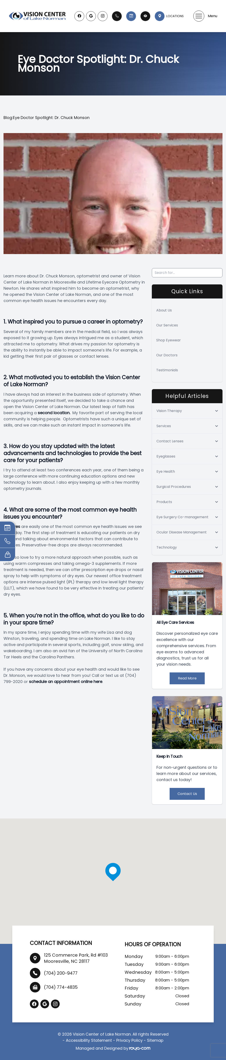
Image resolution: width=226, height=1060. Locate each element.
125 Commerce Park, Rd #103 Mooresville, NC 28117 (76, 958)
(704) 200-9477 (60, 973)
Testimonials (167, 370)
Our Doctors (167, 355)
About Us (164, 310)
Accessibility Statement (89, 1040)
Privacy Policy (129, 1040)
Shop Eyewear (168, 340)
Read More (187, 678)
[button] (198, 16)
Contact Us (187, 793)
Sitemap (155, 1040)
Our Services (167, 325)
